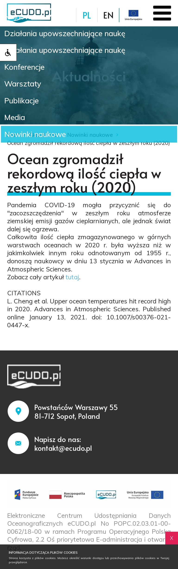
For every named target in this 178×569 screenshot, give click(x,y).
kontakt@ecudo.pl (63, 448)
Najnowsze (25, 13)
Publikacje (23, 102)
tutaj (72, 277)
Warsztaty (24, 84)
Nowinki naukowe (38, 138)
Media (16, 120)
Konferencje (27, 67)
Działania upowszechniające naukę (71, 31)
